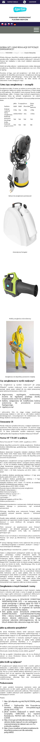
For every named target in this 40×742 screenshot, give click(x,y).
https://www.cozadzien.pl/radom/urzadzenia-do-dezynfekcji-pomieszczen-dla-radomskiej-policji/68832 (21, 730)
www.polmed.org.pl (33, 707)
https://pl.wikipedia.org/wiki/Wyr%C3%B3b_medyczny (22, 702)
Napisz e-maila (12, 2)
